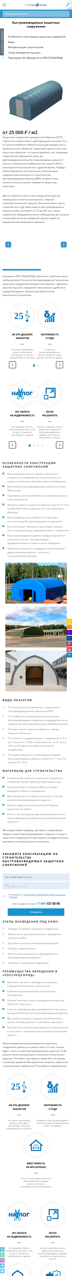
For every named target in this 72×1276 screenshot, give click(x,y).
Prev (12, 364)
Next (59, 364)
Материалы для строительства (25, 47)
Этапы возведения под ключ (24, 52)
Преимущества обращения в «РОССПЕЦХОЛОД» (35, 57)
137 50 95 (48, 903)
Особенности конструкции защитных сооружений (36, 36)
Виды (11, 42)
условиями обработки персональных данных (37, 896)
